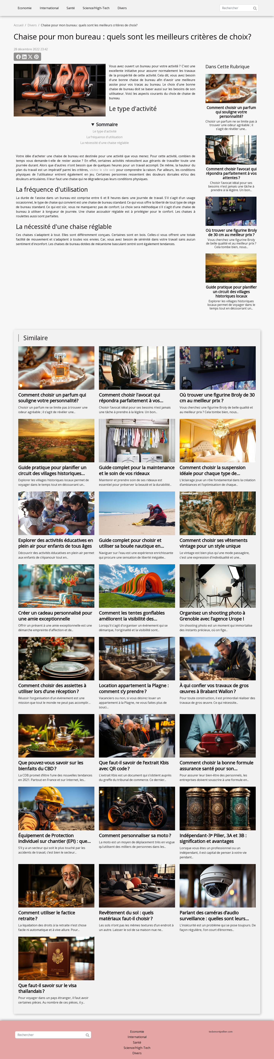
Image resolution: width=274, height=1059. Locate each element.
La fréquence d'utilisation (104, 137)
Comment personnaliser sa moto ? (135, 835)
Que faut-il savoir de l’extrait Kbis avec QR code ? (134, 765)
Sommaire (107, 124)
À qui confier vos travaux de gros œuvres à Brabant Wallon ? (214, 688)
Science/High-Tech (96, 8)
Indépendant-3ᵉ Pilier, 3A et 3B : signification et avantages (213, 838)
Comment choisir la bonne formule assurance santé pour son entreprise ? (216, 768)
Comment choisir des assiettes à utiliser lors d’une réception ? (52, 688)
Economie (25, 8)
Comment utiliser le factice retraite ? (46, 915)
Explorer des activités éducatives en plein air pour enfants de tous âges (55, 543)
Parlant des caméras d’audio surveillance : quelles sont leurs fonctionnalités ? (212, 918)
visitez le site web (102, 170)
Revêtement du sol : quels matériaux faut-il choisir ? (126, 915)
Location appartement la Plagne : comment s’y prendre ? (134, 688)
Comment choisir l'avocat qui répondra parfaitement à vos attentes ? (231, 173)
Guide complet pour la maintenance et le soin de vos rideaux (136, 470)
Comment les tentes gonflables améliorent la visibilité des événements (132, 619)
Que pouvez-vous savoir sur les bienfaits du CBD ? (50, 765)
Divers (122, 8)
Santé (71, 8)
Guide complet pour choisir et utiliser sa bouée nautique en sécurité (130, 546)
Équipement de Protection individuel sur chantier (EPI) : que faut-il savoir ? (52, 841)
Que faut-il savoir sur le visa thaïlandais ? (47, 988)
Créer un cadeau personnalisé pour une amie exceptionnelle (55, 616)
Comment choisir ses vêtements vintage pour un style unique (213, 543)
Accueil (18, 25)
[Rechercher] (239, 8)
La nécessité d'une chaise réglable (104, 143)
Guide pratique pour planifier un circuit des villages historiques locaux (231, 291)
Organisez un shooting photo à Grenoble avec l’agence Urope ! (212, 616)
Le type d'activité (104, 131)
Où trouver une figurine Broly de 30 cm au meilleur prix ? (231, 232)
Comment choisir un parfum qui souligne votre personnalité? (231, 112)
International (49, 8)
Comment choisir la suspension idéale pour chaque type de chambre (212, 473)
